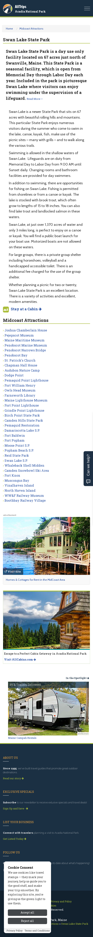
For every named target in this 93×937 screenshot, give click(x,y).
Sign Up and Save (15, 808)
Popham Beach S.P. (19, 450)
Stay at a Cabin (26, 309)
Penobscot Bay (16, 355)
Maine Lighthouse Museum (26, 400)
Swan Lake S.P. (16, 460)
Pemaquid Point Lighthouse (26, 380)
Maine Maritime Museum (25, 340)
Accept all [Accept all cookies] (27, 912)
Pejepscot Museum (19, 335)
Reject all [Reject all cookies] (27, 921)
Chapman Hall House (21, 365)
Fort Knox (12, 475)
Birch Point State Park (22, 415)
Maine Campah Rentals (22, 738)
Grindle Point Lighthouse (24, 410)
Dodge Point (14, 375)
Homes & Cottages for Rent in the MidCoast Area (35, 579)
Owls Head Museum (20, 390)
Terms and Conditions (37, 930)
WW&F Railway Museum (24, 495)
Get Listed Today (14, 839)
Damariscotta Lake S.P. (22, 430)
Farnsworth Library (20, 395)
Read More (35, 99)
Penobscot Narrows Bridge (25, 350)
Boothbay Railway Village (25, 500)
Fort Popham (15, 440)
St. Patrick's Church (20, 360)
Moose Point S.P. (17, 445)
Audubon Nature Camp (22, 370)
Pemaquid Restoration (22, 425)
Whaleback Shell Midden (24, 465)
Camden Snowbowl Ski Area (27, 470)
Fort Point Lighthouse (22, 405)
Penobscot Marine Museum (26, 345)
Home (9, 28)
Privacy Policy (14, 930)
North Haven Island (20, 490)
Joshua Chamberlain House (26, 330)
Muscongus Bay (17, 480)
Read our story (13, 778)
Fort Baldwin (15, 435)
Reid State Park (17, 455)
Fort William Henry (20, 385)
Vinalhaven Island (19, 485)
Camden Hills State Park (24, 420)
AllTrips (20, 6)
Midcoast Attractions (31, 28)
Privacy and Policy (61, 901)
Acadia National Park (30, 11)
